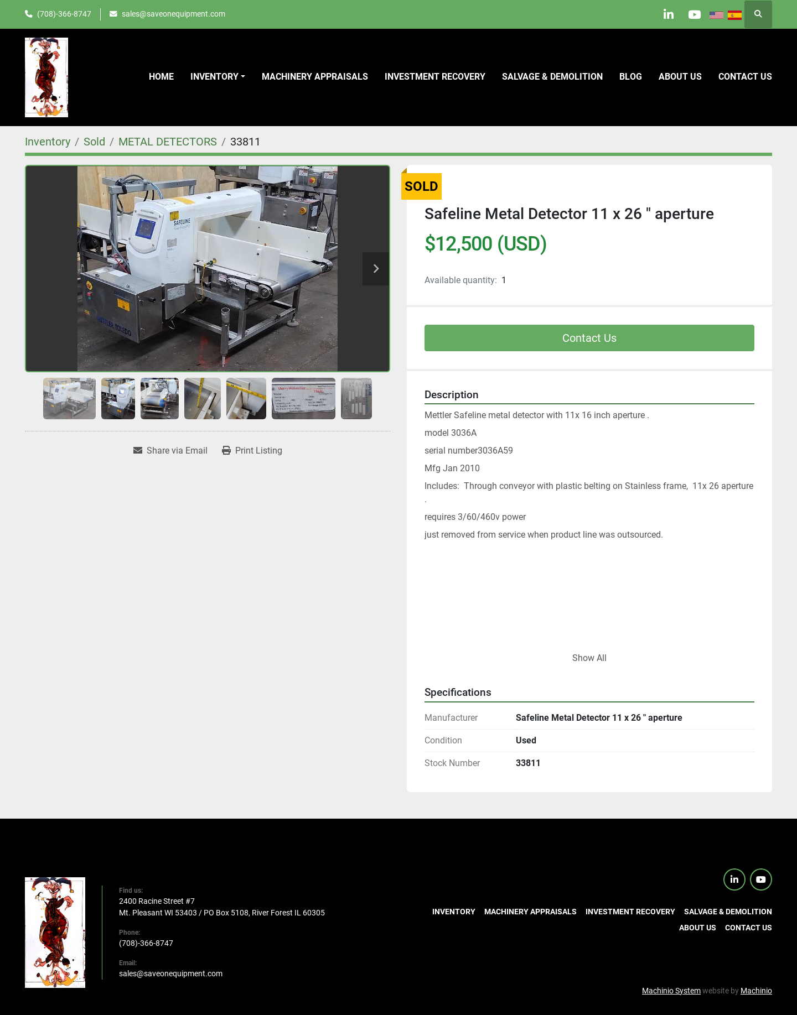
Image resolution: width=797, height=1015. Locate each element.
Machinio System (671, 990)
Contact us (745, 76)
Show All (589, 658)
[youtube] (693, 14)
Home (161, 76)
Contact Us (589, 338)
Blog (630, 76)
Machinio (756, 990)
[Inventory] (47, 141)
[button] (217, 77)
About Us (680, 76)
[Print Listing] (252, 450)
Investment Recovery (435, 76)
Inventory (214, 76)
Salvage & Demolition (552, 76)
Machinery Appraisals (315, 76)
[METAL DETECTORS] (167, 141)
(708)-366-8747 (64, 13)
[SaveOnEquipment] (55, 931)
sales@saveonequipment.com (173, 13)
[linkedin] (665, 14)
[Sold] (94, 141)
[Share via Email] (170, 450)
